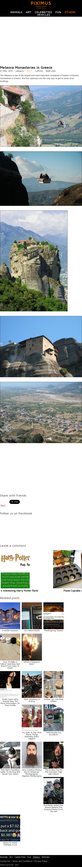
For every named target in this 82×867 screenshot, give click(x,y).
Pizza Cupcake (71, 590)
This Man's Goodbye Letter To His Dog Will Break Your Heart (10, 772)
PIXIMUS (41, 3)
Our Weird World (31, 630)
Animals (16, 12)
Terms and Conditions (22, 861)
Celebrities (43, 12)
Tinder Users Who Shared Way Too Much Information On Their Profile (10, 702)
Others (70, 12)
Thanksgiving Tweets (53, 630)
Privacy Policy (40, 861)
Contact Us (5, 861)
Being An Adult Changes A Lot (10, 843)
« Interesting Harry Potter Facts (19, 590)
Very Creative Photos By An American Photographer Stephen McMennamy (32, 773)
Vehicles (43, 14)
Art (28, 12)
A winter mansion (10, 630)
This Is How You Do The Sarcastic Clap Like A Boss (53, 772)
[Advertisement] (41, 41)
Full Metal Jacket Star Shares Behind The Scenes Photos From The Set (53, 808)
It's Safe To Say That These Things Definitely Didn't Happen (31, 735)
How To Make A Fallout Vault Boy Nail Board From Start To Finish (10, 665)
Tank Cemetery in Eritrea (32, 700)
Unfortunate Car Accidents (53, 733)
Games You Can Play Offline (53, 700)
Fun (58, 12)
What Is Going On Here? (32, 663)
